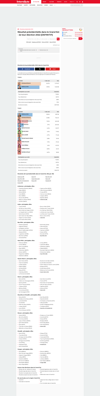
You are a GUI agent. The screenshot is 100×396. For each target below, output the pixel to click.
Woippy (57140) (43, 333)
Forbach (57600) (22, 338)
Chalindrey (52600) (23, 272)
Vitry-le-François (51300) (24, 284)
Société (26, 5)
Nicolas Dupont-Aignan (27, 138)
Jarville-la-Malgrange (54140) (46, 304)
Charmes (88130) (44, 357)
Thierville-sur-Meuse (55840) (25, 326)
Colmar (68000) (22, 244)
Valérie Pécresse (26, 127)
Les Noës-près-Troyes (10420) (47, 214)
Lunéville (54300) (23, 300)
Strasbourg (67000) (36, 42)
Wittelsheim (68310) (45, 246)
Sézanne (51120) (44, 288)
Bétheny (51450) (22, 288)
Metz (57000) (53, 42)
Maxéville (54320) (44, 299)
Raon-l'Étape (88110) (23, 364)
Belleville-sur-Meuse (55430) (25, 328)
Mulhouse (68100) (23, 242)
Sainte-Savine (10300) (24, 214)
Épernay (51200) (22, 282)
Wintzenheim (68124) (45, 252)
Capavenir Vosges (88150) (25, 355)
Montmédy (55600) (44, 322)
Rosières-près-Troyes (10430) (47, 208)
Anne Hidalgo (25, 145)
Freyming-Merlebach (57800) (47, 338)
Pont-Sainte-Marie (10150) (25, 219)
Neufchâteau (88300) (24, 362)
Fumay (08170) (43, 192)
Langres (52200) (22, 264)
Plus (72, 1)
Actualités (36, 1)
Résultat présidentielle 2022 (26, 29)
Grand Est (21, 379)
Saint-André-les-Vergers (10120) (26, 210)
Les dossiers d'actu (67, 35)
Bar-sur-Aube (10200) (45, 206)
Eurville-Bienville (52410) (45, 262)
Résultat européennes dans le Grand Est (28, 374)
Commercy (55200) (23, 319)
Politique (19, 5)
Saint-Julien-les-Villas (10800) (25, 215)
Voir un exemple (79, 32)
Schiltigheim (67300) (24, 228)
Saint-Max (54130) (44, 297)
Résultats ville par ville (44, 50)
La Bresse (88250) (44, 359)
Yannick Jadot (25, 131)
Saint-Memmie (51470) (45, 279)
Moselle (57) (48, 180)
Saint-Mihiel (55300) (23, 322)
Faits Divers (32, 5)
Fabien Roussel (25, 141)
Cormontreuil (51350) (24, 290)
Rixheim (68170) (22, 252)
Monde (46, 5)
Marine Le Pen (25, 86)
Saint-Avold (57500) (23, 346)
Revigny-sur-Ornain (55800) (46, 315)
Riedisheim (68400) (23, 255)
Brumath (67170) (44, 234)
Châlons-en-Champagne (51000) (26, 281)
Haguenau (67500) (23, 226)
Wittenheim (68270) (23, 250)
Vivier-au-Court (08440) (45, 194)
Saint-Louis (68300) (23, 246)
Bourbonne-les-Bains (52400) (47, 260)
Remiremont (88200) (24, 360)
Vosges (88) (20, 182)
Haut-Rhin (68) (21, 178)
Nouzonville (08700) (23, 197)
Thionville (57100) (23, 335)
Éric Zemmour (25, 124)
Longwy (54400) (22, 306)
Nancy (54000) (22, 297)
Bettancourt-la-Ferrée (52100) (47, 270)
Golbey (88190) (22, 357)
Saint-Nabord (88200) (45, 360)
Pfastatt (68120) (43, 248)
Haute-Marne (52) (35, 178)
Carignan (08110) (44, 195)
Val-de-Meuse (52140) (45, 268)
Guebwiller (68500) (44, 244)
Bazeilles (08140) (44, 197)
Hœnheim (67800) (44, 230)
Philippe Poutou (25, 148)
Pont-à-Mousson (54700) (24, 310)
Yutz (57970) (22, 342)
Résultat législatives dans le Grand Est (49, 369)
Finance (59, 1)
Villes (51, 5)
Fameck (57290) (44, 335)
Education (39, 5)
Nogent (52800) (22, 266)
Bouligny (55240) (44, 320)
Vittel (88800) (43, 355)
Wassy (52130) (22, 270)
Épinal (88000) (22, 351)
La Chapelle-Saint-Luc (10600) (26, 212)
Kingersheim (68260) (24, 254)
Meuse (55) (33, 180)
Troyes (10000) (22, 206)
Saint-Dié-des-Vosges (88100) (25, 353)
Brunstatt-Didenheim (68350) (47, 250)
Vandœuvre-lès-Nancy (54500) (26, 299)
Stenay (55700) (43, 319)
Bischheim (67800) (23, 235)
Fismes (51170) (43, 281)
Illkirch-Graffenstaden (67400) (26, 230)
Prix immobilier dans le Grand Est (48, 383)
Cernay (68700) (43, 242)
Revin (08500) (22, 195)
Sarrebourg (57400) (44, 340)
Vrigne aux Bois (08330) (45, 188)
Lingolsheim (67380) (24, 234)
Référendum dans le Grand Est (47, 374)
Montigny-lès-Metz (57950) (25, 337)
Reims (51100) (45, 42)
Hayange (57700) (23, 344)
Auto (65, 1)
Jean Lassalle (25, 134)
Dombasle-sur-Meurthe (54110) (47, 300)
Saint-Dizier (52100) (23, 260)
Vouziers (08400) (23, 201)
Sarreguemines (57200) (24, 340)
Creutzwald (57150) (44, 337)
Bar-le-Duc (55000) (23, 317)
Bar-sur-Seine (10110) (45, 215)
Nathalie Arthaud (26, 152)
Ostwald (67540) (22, 237)
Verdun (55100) (22, 315)
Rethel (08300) (22, 192)
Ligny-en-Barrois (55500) (24, 320)
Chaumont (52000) (23, 262)
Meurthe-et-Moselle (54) (23, 180)
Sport (44, 1)
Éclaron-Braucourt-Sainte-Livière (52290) (49, 264)
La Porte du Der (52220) (24, 273)
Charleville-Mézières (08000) (25, 188)
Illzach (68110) (22, 248)
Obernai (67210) (44, 226)
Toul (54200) (22, 302)
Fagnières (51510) (44, 286)
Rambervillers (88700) (45, 353)
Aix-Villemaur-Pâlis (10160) (46, 210)
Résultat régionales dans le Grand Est (27, 371)
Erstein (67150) (43, 232)
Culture (51, 1)
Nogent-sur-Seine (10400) (25, 217)
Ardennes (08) (21, 176)
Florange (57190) (44, 342)
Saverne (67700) (44, 228)
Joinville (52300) (22, 268)
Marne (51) (47, 178)
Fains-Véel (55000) (44, 324)
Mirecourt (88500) (44, 351)
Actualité (64, 32)
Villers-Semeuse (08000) (46, 190)
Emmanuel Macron (26, 83)
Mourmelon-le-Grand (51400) (47, 282)
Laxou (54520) (22, 308)
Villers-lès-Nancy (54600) (24, 304)
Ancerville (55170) (44, 317)
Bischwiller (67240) (44, 224)
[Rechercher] (76, 5)
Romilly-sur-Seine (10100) (25, 208)
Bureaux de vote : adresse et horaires (27, 369)
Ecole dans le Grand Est (24, 381)
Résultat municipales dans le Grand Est (28, 373)
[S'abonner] (72, 38)
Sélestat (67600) (22, 232)
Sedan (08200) (22, 190)
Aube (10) (33, 176)
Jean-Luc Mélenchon (27, 121)
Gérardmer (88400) (23, 359)
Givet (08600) (22, 194)
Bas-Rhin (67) (48, 176)
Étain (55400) (22, 324)
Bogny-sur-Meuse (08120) (25, 199)
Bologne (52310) (44, 266)
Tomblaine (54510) (44, 306)
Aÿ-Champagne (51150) (24, 292)
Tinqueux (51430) (23, 286)
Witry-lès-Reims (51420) (45, 284)
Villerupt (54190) (44, 302)
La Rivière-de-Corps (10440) (46, 212)
